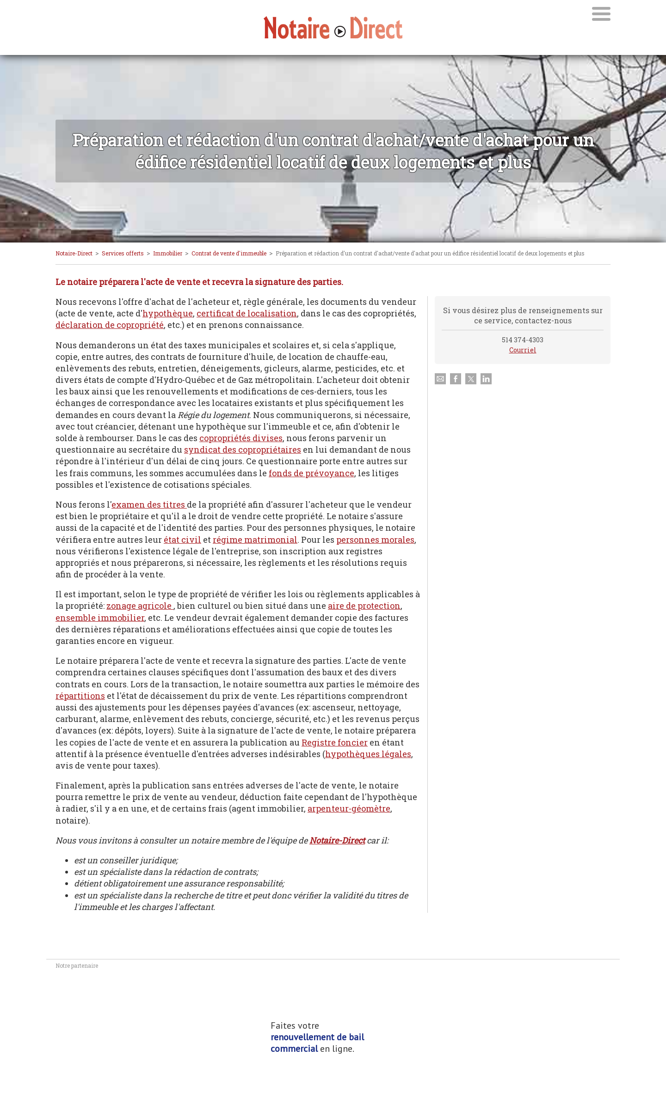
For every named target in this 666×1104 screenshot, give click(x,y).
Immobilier (167, 253)
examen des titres (149, 504)
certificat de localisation (247, 313)
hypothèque (167, 313)
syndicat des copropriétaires (242, 449)
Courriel (522, 350)
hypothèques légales (368, 753)
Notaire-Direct (74, 253)
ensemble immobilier (100, 617)
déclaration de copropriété (110, 324)
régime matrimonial (255, 539)
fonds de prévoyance (311, 473)
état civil (182, 539)
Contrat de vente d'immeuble (228, 253)
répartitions (80, 695)
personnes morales (375, 539)
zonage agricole (139, 605)
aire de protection (364, 605)
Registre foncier (335, 742)
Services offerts (123, 253)
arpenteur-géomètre (349, 808)
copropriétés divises (241, 437)
